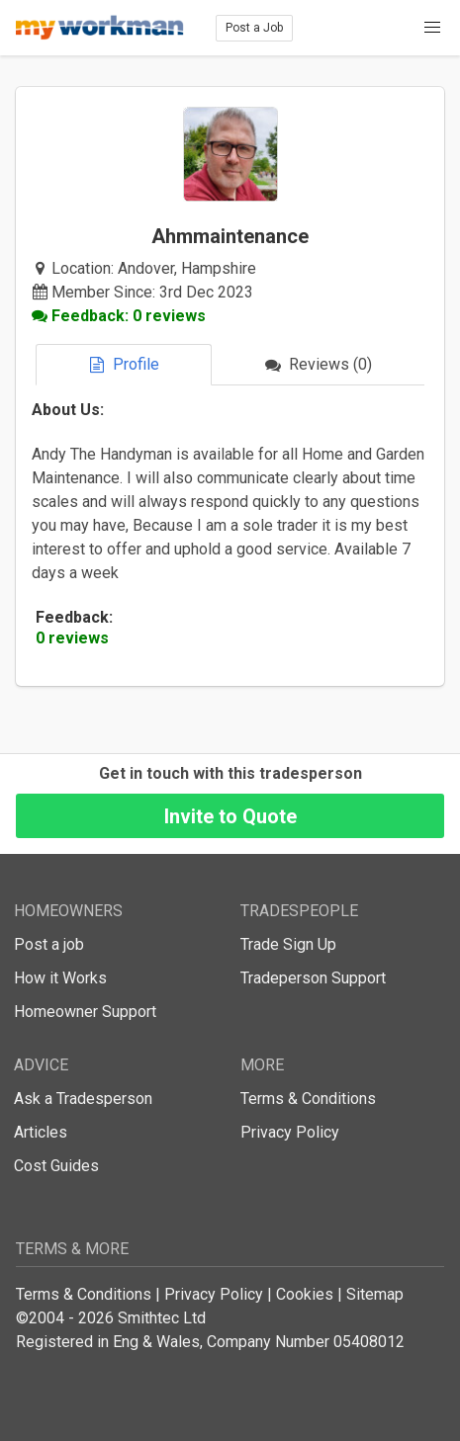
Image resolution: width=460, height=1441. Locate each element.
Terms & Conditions (308, 1098)
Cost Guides (56, 1165)
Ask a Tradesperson (83, 1098)
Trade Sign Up (288, 944)
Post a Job (254, 28)
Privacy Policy (289, 1132)
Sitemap (375, 1294)
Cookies (304, 1294)
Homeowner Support (85, 1011)
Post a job (49, 944)
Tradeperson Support (313, 978)
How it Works (60, 978)
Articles (40, 1132)
